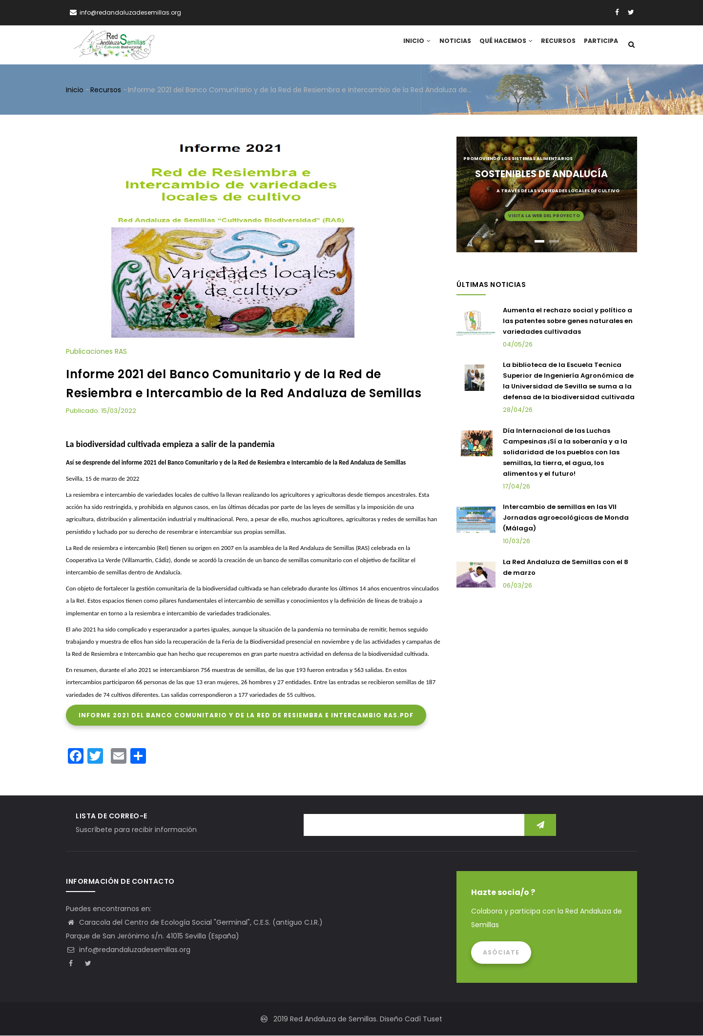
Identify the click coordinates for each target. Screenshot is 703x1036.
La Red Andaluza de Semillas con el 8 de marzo (565, 568)
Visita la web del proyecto (544, 216)
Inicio (408, 45)
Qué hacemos (501, 45)
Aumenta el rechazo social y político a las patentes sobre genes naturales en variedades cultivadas (568, 321)
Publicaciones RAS (96, 352)
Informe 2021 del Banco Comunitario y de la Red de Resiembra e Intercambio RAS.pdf (246, 715)
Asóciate (501, 953)
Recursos (555, 45)
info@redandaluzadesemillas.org (128, 950)
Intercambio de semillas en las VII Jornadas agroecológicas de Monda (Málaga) (566, 518)
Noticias (449, 45)
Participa (600, 45)
